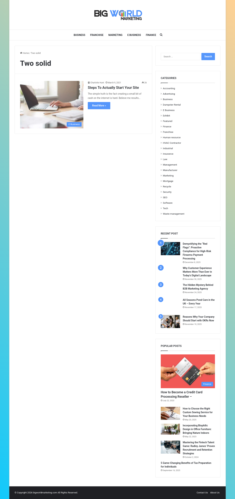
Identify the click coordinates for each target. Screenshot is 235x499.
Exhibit (166, 115)
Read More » (99, 105)
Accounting (169, 88)
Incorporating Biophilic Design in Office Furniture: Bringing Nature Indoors (197, 429)
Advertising (169, 93)
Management (170, 164)
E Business (134, 35)
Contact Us (202, 492)
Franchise (97, 35)
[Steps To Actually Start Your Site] (51, 104)
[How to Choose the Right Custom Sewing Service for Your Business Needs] (170, 413)
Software (167, 202)
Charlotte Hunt (97, 82)
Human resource (172, 137)
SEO (165, 197)
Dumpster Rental (172, 104)
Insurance (168, 153)
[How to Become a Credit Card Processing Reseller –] (188, 371)
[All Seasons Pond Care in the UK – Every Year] (170, 305)
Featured (167, 121)
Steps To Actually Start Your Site (113, 87)
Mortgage (168, 181)
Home (24, 53)
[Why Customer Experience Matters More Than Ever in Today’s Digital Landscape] (170, 272)
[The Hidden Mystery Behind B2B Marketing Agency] (170, 289)
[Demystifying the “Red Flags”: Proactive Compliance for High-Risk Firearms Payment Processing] (170, 248)
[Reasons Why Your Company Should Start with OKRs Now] (170, 321)
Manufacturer (170, 170)
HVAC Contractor (172, 142)
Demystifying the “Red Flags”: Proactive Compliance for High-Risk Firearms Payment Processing (197, 251)
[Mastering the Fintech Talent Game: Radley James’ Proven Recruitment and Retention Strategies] (170, 447)
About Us (215, 492)
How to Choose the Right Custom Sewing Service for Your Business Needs (198, 412)
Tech (165, 208)
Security (167, 191)
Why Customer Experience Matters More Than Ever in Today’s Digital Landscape (197, 272)
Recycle (167, 186)
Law (165, 159)
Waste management (173, 213)
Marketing (115, 35)
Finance (151, 35)
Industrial (168, 148)
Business (79, 35)
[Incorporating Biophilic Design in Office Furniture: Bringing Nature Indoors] (170, 429)
